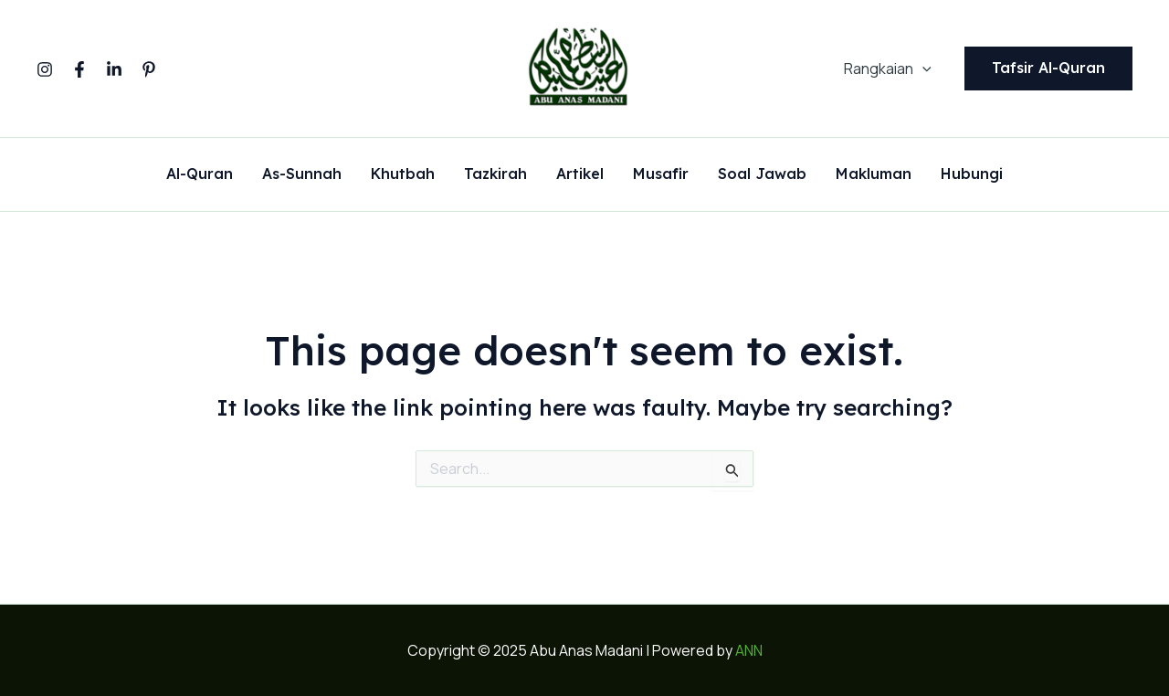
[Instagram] (45, 69)
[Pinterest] (149, 69)
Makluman (873, 174)
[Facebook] (79, 69)
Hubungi (972, 174)
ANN (749, 650)
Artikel (580, 174)
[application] (922, 68)
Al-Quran (199, 174)
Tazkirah (495, 174)
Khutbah (403, 174)
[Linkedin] (114, 69)
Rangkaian (888, 68)
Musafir (661, 174)
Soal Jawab (762, 174)
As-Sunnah (302, 174)
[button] (1048, 68)
